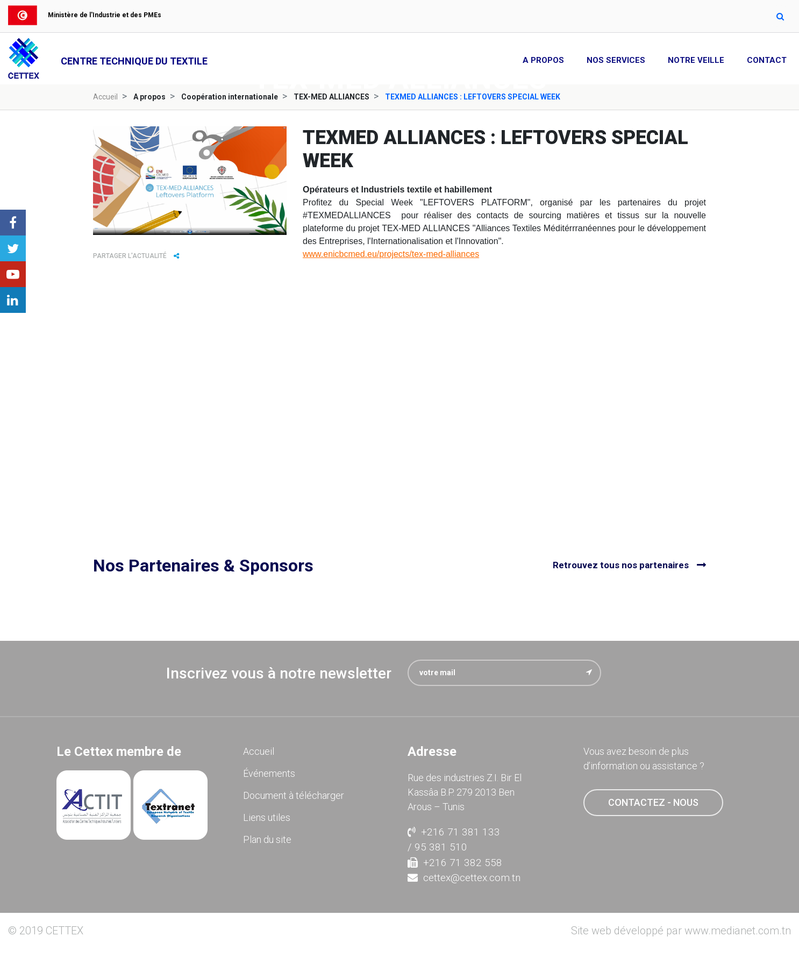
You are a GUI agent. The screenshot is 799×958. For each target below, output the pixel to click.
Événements (269, 773)
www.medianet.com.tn (737, 930)
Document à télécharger (293, 795)
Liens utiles (266, 817)
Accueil (105, 96)
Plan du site (267, 839)
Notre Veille (696, 60)
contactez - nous (653, 802)
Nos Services (616, 60)
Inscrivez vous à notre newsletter (278, 673)
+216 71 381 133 (454, 832)
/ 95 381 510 (437, 847)
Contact (767, 60)
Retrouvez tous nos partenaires (621, 565)
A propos (543, 60)
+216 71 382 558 (455, 862)
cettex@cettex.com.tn (464, 877)
